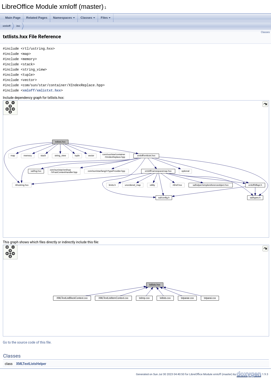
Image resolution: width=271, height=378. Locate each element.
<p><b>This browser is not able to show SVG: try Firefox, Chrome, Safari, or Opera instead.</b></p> (136, 168)
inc (18, 25)
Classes (88, 17)
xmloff (6, 25)
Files (106, 17)
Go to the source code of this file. (27, 342)
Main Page (12, 17)
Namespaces (64, 17)
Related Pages (36, 17)
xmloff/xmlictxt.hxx (42, 90)
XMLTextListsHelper (31, 364)
